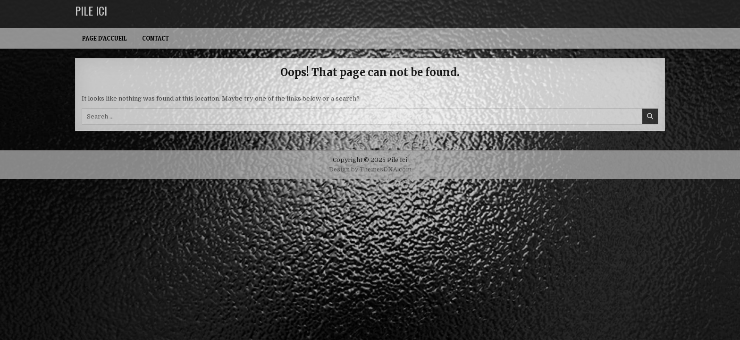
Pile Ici (91, 10)
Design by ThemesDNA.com (370, 169)
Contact (155, 38)
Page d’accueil (104, 38)
